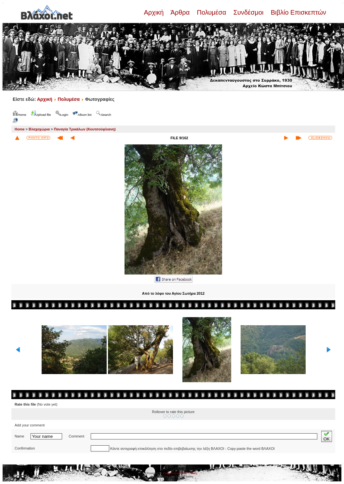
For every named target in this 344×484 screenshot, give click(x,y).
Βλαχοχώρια (39, 129)
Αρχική (154, 12)
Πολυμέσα (211, 12)
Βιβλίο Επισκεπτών (297, 12)
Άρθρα (180, 12)
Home (20, 129)
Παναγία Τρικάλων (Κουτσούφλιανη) (85, 129)
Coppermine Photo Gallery (180, 473)
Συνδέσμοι (248, 12)
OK (327, 436)
